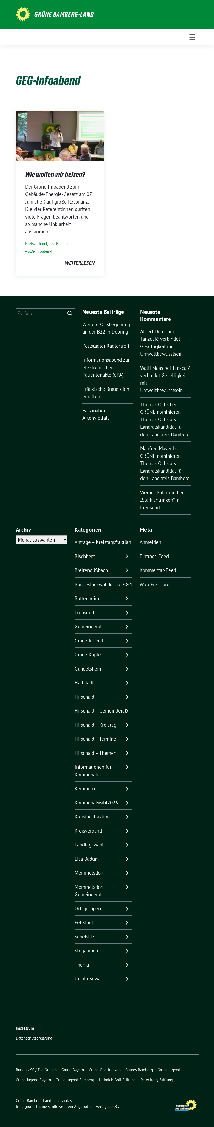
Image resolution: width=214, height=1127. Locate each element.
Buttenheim (87, 598)
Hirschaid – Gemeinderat (100, 711)
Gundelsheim (88, 669)
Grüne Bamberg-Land (64, 14)
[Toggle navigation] (192, 37)
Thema (82, 965)
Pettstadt (84, 922)
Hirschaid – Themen (95, 753)
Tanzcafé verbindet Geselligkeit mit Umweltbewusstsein (161, 346)
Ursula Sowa (88, 978)
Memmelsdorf (89, 873)
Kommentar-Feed (158, 570)
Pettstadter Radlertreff (105, 346)
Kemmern (85, 788)
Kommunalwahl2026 (96, 802)
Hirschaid (84, 697)
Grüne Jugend (89, 640)
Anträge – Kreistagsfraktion (103, 542)
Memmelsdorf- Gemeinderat (90, 891)
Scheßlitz (85, 936)
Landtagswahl (89, 845)
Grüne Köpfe (88, 654)
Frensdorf (85, 612)
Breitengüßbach (91, 570)
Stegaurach (86, 950)
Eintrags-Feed (154, 556)
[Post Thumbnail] (60, 135)
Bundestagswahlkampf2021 (103, 584)
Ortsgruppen (88, 908)
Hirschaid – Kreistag (95, 725)
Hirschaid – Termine (95, 739)
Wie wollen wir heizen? (55, 174)
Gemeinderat (88, 626)
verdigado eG (107, 1106)
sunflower (56, 1106)
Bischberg (85, 556)
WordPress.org (154, 584)
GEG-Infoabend (39, 251)
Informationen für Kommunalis (93, 771)
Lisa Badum (58, 243)
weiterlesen (80, 263)
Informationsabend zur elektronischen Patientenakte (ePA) (105, 367)
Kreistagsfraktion (92, 816)
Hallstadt (84, 682)
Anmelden (150, 542)
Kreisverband (36, 243)
